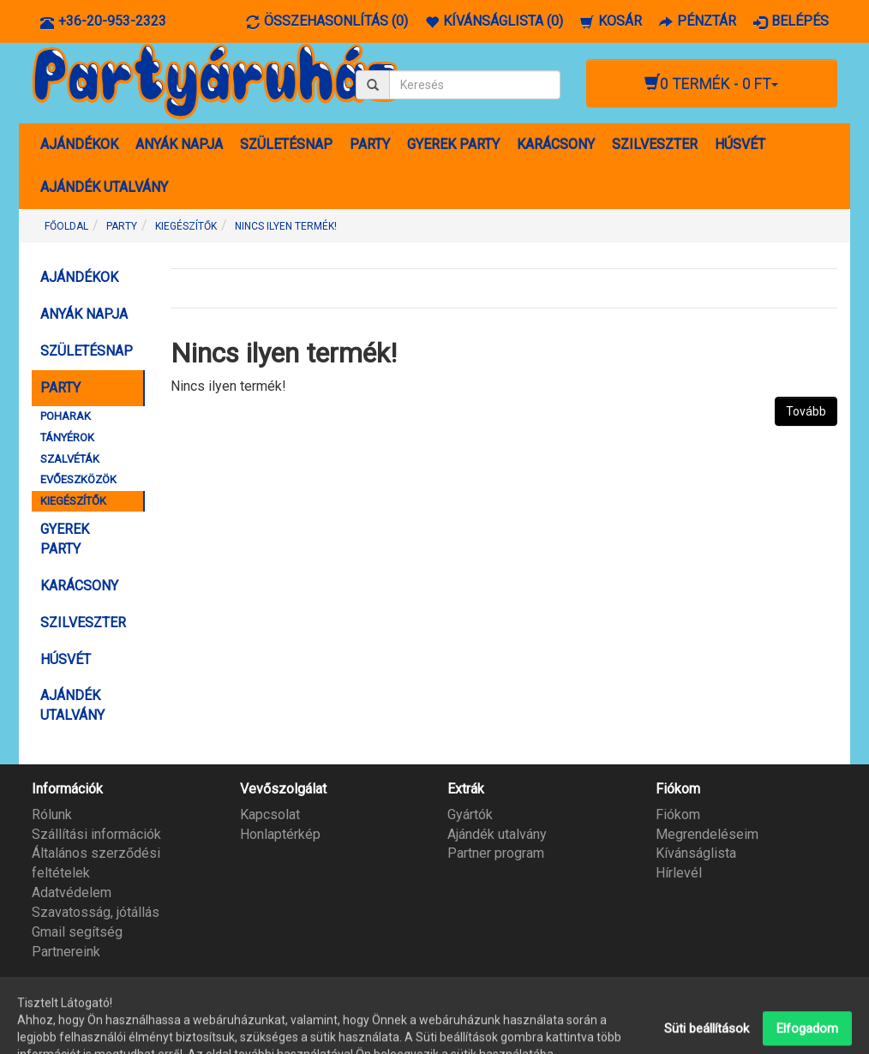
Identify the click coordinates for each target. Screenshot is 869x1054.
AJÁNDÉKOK (79, 144)
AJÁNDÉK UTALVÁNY (104, 187)
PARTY (370, 144)
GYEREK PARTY (453, 144)
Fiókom (678, 814)
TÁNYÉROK (67, 437)
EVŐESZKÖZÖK (78, 479)
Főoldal (66, 226)
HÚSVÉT (740, 144)
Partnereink (66, 951)
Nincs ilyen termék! (286, 226)
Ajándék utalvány (497, 834)
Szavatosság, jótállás (95, 912)
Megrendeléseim (707, 834)
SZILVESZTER (655, 144)
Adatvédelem (71, 892)
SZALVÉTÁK (69, 458)
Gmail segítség (77, 932)
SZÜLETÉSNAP (286, 144)
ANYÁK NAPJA (179, 144)
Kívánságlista (696, 853)
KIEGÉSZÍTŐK (186, 226)
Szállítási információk (96, 834)
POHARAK (65, 416)
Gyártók (470, 814)
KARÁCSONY (556, 144)
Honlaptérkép (280, 834)
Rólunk (52, 814)
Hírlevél (679, 873)
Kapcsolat (270, 814)
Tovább (806, 411)
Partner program (495, 853)
